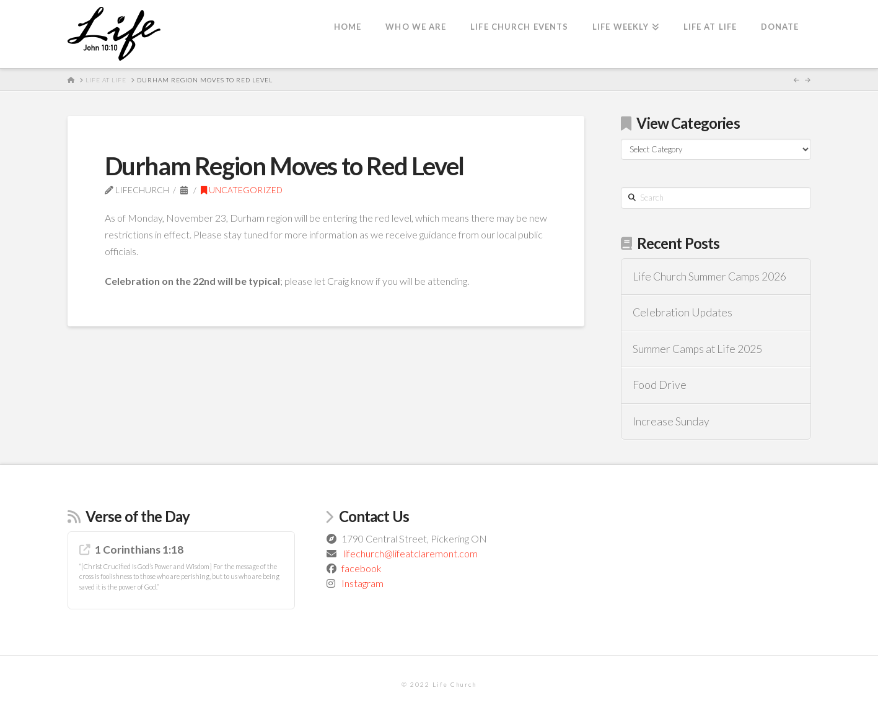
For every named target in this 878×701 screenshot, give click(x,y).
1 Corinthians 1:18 (139, 549)
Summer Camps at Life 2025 (697, 348)
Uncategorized (242, 190)
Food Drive (660, 384)
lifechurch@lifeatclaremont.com (410, 553)
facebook (361, 568)
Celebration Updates (682, 312)
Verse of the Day (138, 516)
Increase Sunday (671, 421)
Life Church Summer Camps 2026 (709, 276)
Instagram (362, 583)
